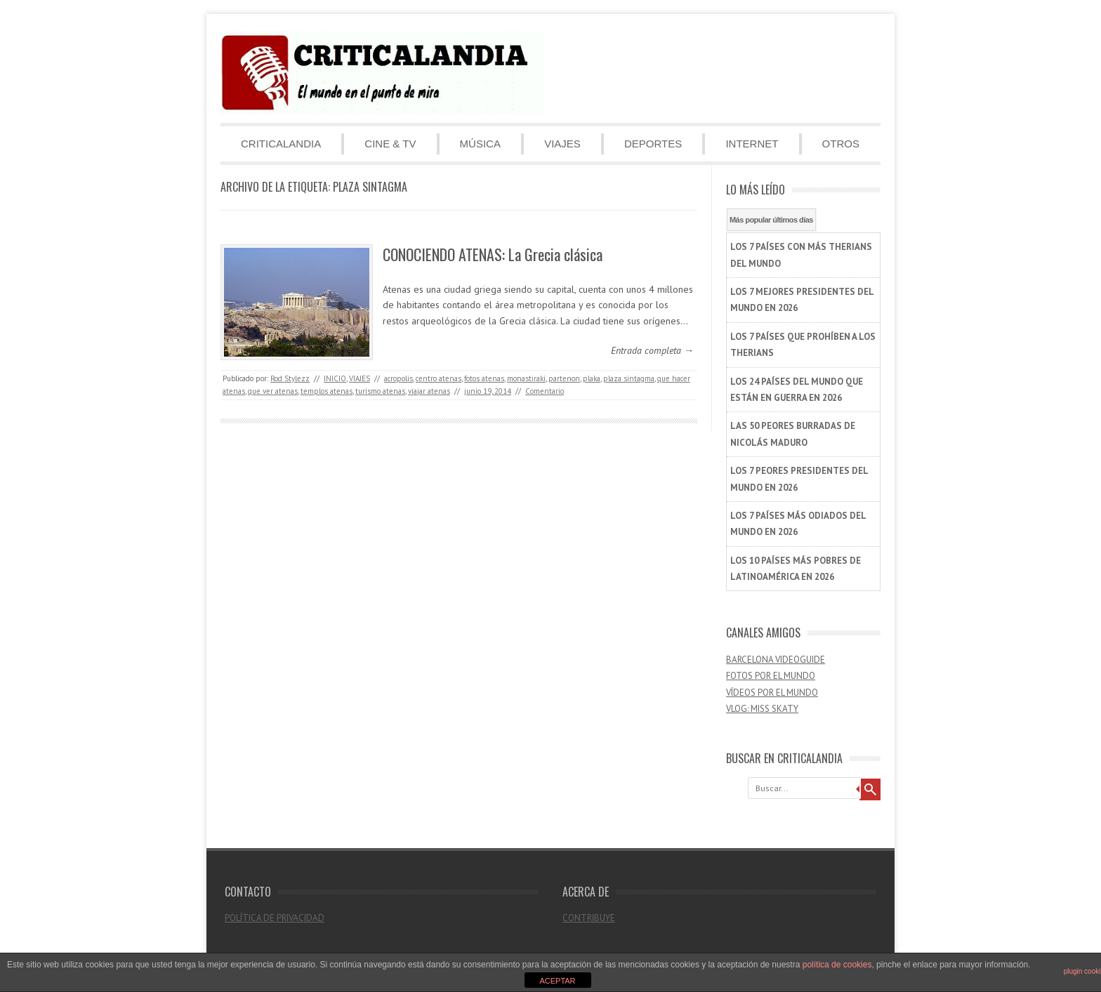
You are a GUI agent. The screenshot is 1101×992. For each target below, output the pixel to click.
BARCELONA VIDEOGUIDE (775, 660)
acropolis (398, 378)
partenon (564, 378)
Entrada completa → (652, 350)
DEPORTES (653, 144)
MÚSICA (480, 144)
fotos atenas (484, 378)
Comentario (544, 391)
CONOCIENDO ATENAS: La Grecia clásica (492, 254)
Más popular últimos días (771, 220)
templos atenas (326, 391)
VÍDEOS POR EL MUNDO (772, 693)
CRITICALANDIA (281, 144)
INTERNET (751, 144)
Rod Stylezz (290, 378)
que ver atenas (273, 391)
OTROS (840, 144)
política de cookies (837, 965)
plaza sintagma (628, 378)
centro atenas (438, 378)
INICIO (335, 378)
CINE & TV (390, 144)
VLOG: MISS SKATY (762, 709)
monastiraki (526, 378)
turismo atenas (380, 391)
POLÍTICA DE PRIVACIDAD (274, 918)
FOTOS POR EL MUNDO (770, 676)
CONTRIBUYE (588, 918)
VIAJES (562, 144)
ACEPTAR (557, 981)
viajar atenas (429, 391)
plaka (591, 378)
